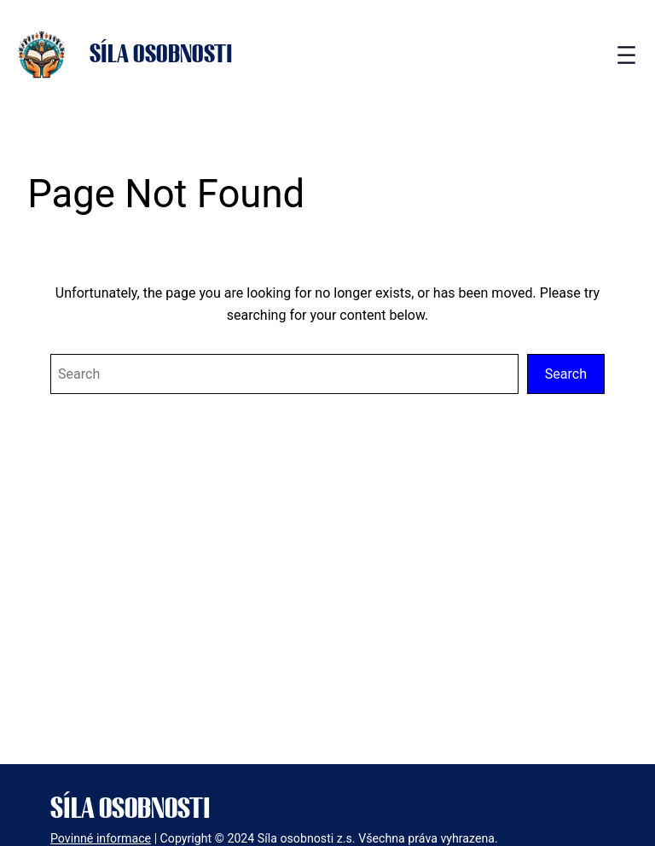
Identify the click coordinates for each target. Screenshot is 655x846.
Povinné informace (100, 838)
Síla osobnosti (161, 55)
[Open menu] (626, 55)
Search (566, 374)
